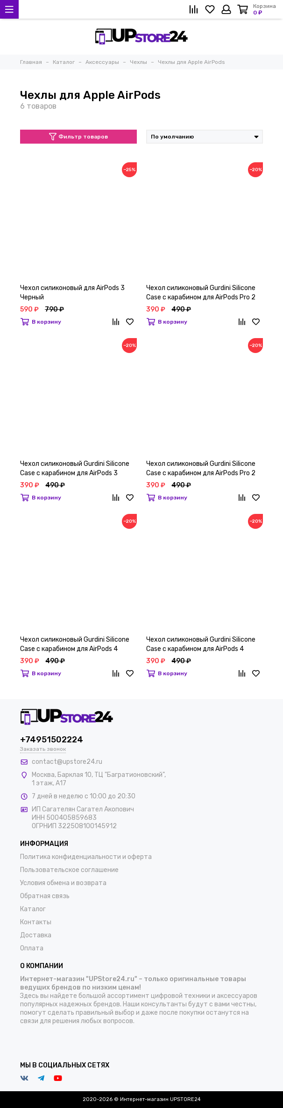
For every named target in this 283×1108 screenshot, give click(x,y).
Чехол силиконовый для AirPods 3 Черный (72, 292)
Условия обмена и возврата (63, 883)
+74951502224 (51, 739)
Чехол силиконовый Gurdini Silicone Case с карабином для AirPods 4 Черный (74, 645)
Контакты (35, 922)
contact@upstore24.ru (67, 762)
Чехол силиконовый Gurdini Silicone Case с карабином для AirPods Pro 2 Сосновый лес (200, 469)
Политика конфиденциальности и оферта (86, 857)
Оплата (31, 948)
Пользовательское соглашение (69, 870)
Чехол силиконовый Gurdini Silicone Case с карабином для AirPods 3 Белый (74, 469)
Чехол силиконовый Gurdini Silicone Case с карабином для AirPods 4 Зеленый (200, 645)
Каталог (33, 909)
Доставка (35, 935)
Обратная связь (45, 896)
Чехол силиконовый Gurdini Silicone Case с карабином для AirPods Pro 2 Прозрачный (200, 293)
